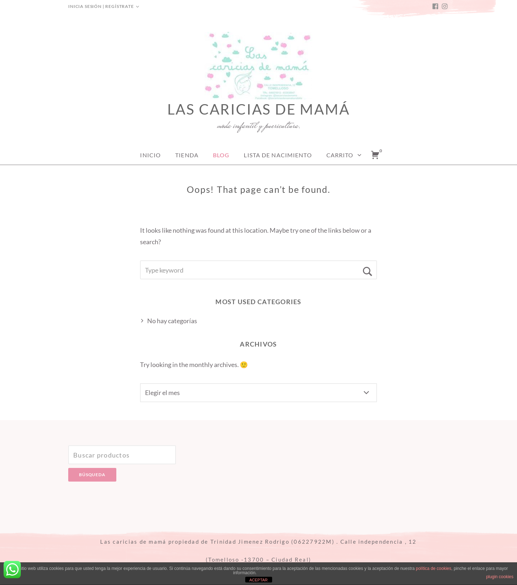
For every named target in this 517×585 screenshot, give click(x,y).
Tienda (187, 155)
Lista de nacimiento (278, 155)
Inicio (150, 155)
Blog (221, 155)
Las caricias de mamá (258, 109)
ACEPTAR (258, 580)
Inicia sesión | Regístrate (101, 6)
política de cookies (433, 568)
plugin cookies (499, 576)
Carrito (340, 155)
